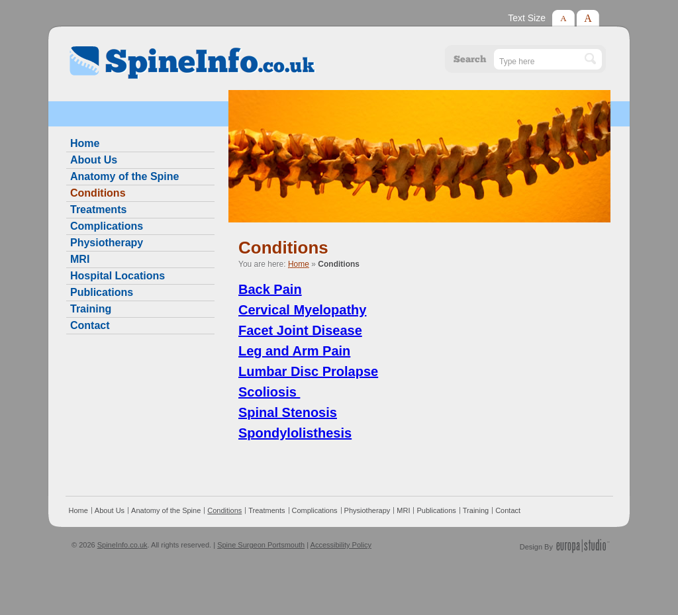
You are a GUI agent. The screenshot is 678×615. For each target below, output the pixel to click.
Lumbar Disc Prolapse (308, 371)
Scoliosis (269, 392)
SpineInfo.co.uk (122, 545)
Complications (106, 226)
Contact (90, 325)
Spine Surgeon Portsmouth (261, 545)
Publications (101, 292)
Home (298, 264)
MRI (79, 259)
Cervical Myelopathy (302, 310)
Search (470, 59)
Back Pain (270, 289)
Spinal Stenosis (287, 412)
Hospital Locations (117, 275)
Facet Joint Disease (300, 330)
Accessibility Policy (341, 545)
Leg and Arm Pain (294, 351)
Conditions (98, 193)
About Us (93, 160)
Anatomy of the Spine (124, 176)
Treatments (98, 209)
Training (90, 308)
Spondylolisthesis (295, 433)
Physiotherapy (106, 242)
